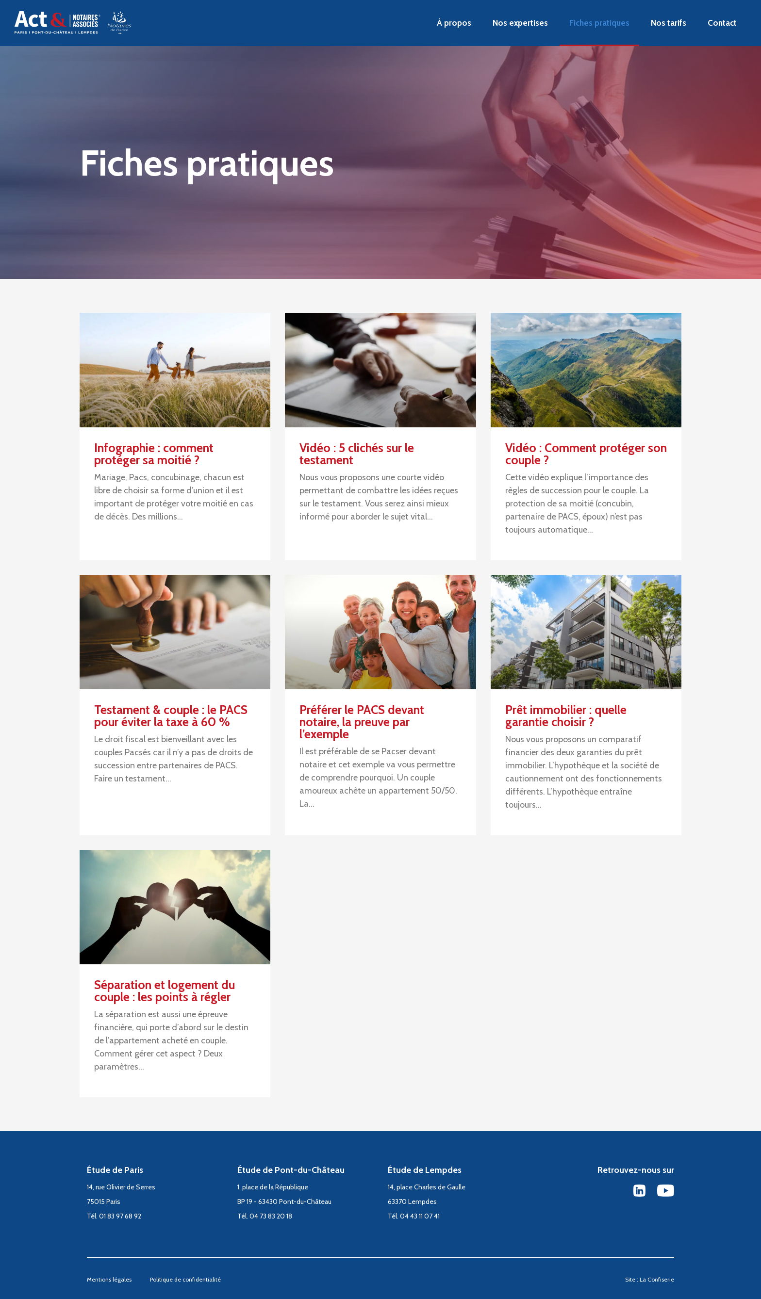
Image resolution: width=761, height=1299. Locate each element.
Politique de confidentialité (185, 1279)
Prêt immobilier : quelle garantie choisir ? (566, 715)
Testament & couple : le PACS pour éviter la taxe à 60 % (171, 715)
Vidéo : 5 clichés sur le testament (356, 453)
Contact (722, 23)
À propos (454, 23)
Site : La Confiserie (649, 1279)
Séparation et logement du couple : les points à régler (164, 990)
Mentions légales (109, 1279)
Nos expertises (520, 23)
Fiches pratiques (599, 23)
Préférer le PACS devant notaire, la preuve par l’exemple (361, 721)
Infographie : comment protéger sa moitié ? (154, 453)
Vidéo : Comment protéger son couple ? (586, 453)
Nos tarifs (668, 23)
